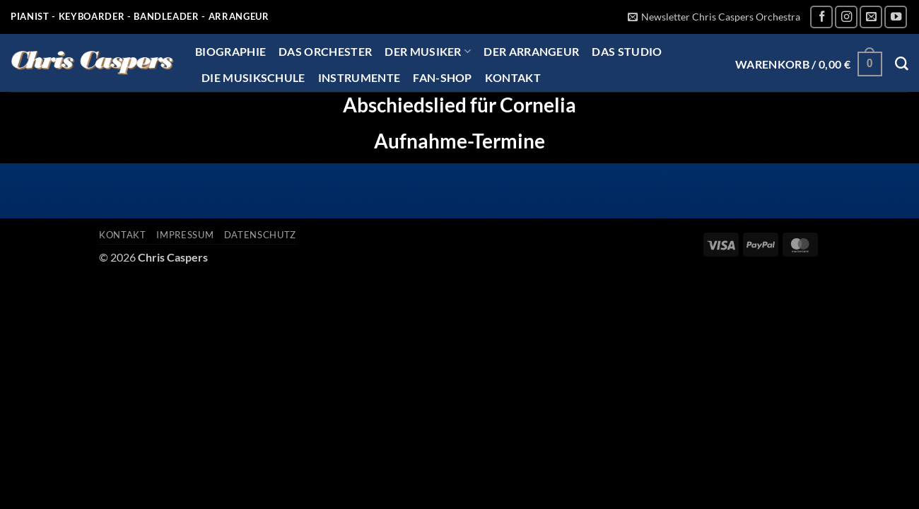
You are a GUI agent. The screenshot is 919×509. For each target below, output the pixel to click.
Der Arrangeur (531, 51)
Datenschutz (260, 234)
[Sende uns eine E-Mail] (871, 17)
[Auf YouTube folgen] (895, 17)
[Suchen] (901, 64)
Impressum (184, 234)
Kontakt (513, 77)
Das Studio (627, 51)
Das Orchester (325, 51)
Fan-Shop (442, 77)
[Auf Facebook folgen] (821, 17)
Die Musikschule (253, 77)
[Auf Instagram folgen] (846, 17)
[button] (714, 17)
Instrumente (359, 77)
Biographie (230, 51)
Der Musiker (428, 52)
